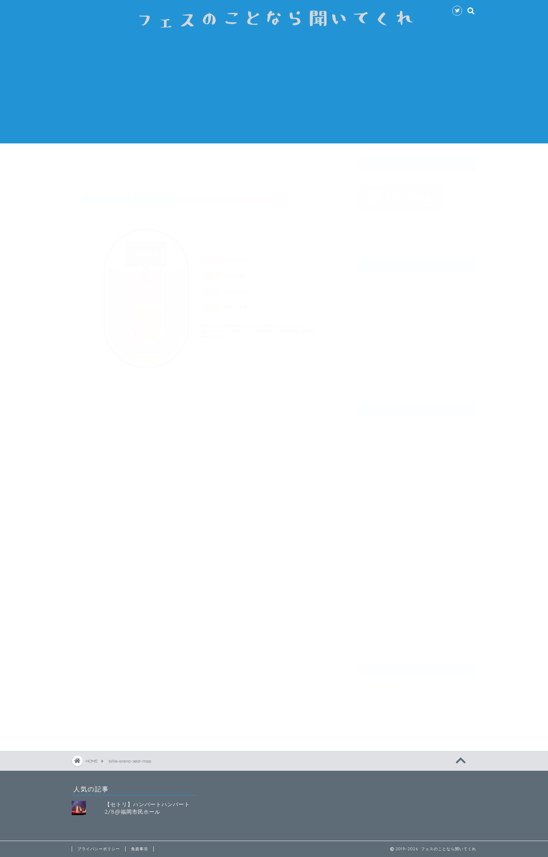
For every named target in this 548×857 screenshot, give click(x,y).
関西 (374, 621)
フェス (377, 458)
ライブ (377, 507)
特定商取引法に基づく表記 (393, 720)
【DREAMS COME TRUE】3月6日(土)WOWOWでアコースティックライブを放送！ (417, 368)
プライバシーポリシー (387, 704)
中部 (374, 540)
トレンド (380, 425)
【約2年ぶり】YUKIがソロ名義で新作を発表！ (416, 327)
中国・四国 (383, 523)
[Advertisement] (274, 93)
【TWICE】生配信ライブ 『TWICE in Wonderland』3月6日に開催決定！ (405, 346)
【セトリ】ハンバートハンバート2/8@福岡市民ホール (418, 285)
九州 (374, 556)
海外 (374, 589)
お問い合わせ (377, 688)
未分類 (377, 572)
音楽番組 (380, 638)
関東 (374, 605)
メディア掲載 (386, 491)
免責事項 (139, 848)
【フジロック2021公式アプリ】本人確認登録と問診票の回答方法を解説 (417, 307)
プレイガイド (386, 474)
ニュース (380, 442)
